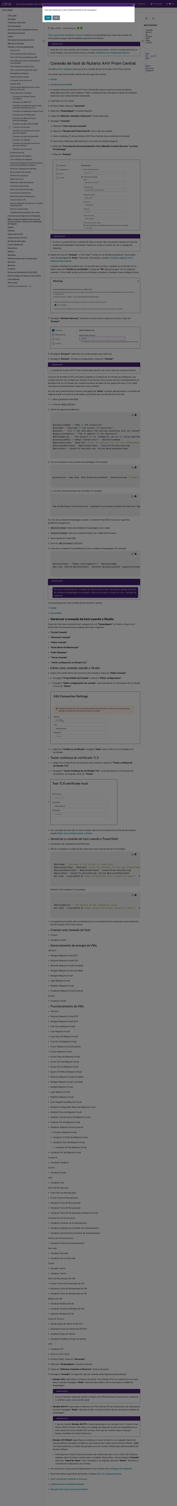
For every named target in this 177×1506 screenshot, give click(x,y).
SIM (48, 18)
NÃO (56, 18)
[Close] (133, 5)
